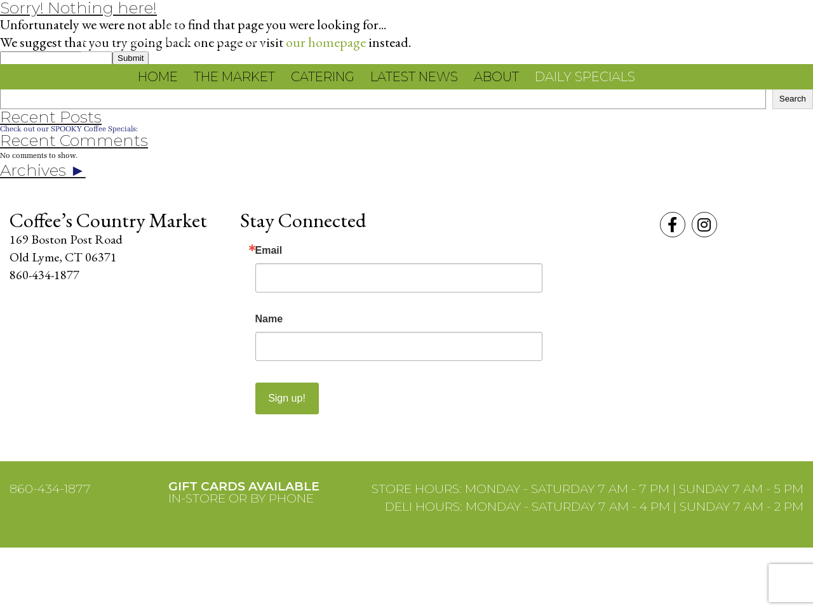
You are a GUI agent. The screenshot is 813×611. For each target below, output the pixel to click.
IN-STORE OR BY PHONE (243, 492)
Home (158, 76)
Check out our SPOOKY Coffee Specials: (69, 128)
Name (269, 319)
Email (269, 251)
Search (792, 98)
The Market (234, 76)
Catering (322, 76)
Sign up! (287, 398)
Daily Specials (585, 76)
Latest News (414, 76)
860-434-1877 (50, 489)
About (496, 76)
